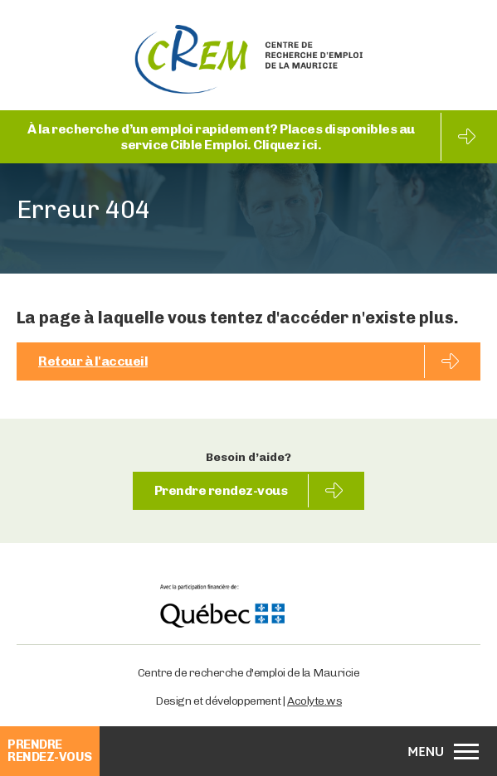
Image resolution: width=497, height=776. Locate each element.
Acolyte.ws (314, 701)
